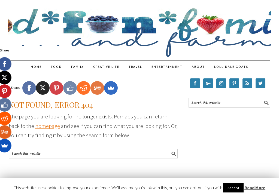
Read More (254, 187)
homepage (47, 126)
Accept (233, 187)
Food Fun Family (139, 27)
